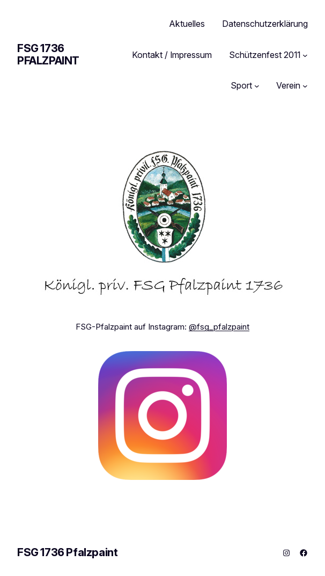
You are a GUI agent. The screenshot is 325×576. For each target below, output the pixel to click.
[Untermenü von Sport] (257, 86)
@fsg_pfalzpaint (219, 327)
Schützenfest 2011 (264, 54)
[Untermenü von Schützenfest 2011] (305, 55)
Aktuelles (187, 23)
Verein (288, 85)
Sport (241, 85)
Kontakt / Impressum (172, 54)
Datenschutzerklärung (265, 23)
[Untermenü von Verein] (305, 86)
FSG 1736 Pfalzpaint (48, 54)
